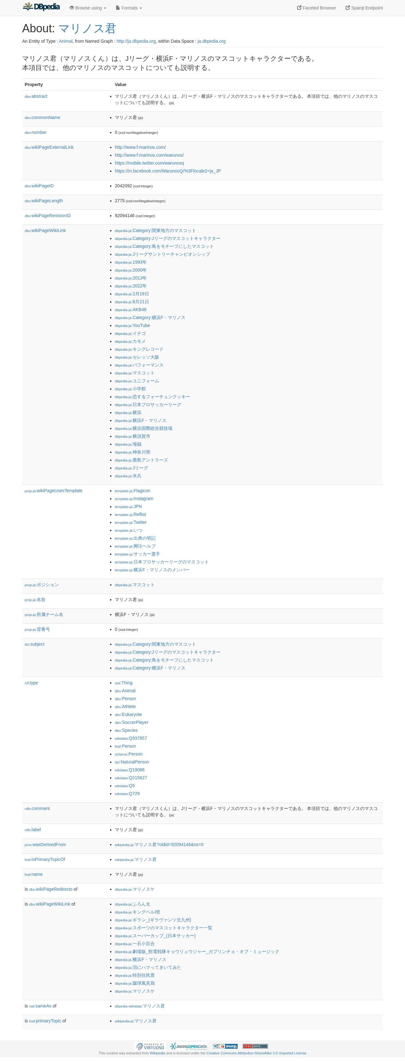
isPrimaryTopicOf (45, 859)
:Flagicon (132, 490)
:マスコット (135, 372)
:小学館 (130, 388)
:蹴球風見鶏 (135, 983)
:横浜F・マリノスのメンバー (152, 569)
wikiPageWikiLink (45, 230)
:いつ (128, 530)
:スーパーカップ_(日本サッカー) (155, 935)
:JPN (128, 506)
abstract (36, 96)
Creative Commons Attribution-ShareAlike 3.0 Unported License (256, 1053)
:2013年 (131, 277)
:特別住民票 (135, 975)
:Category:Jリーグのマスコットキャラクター (168, 238)
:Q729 (127, 793)
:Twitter (130, 522)
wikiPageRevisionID (48, 215)
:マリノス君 (136, 859)
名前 (35, 599)
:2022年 (131, 285)
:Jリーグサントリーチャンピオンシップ (162, 254)
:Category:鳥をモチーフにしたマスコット (164, 246)
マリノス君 (87, 28)
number (36, 132)
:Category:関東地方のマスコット (155, 230)
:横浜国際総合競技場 (143, 428)
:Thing (124, 682)
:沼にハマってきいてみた (148, 967)
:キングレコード (139, 349)
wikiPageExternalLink (49, 147)
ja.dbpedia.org (212, 41)
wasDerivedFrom (45, 844)
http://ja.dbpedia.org (136, 41)
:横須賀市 (132, 436)
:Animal (125, 690)
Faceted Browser (316, 7)
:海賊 (128, 444)
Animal (65, 41)
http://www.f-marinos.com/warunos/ (149, 155)
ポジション (42, 584)
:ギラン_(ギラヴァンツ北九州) (153, 919)
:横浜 (128, 412)
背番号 (37, 629)
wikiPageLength (44, 200)
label (33, 829)
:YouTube (132, 325)
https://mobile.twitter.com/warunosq (149, 163)
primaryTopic (45, 1020)
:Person (125, 698)
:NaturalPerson (132, 761)
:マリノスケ (135, 889)
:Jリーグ (131, 467)
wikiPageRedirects (50, 889)
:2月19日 (132, 293)
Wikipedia (157, 1053)
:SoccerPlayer (131, 722)
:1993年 (131, 262)
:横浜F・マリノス (140, 420)
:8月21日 (132, 301)
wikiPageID (39, 185)
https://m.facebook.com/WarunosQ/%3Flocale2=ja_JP (168, 170)
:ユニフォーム (137, 380)
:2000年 (131, 270)
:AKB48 (130, 309)
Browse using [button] (88, 7)
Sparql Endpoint (364, 7)
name (34, 874)
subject (34, 644)
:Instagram (134, 498)
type (31, 682)
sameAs (40, 1005)
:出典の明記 (135, 538)
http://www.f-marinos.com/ (140, 147)
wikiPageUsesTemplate (54, 490)
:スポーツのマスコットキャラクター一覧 (163, 927)
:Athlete (125, 706)
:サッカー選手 (137, 553)
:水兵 (128, 475)
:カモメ (130, 341)
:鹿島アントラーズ (141, 459)
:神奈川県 (132, 452)
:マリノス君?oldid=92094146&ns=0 (159, 844)
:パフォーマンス (139, 364)
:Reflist (130, 514)
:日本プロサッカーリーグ (148, 404)
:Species (126, 730)
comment (37, 808)
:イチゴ (130, 333)
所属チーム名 (44, 614)
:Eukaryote (128, 714)
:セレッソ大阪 (137, 357)
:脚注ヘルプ (135, 546)
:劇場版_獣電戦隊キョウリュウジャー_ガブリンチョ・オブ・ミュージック (197, 951)
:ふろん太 (132, 904)
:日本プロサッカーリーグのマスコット (162, 561)
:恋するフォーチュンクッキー (152, 396)
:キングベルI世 (137, 911)
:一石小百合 (135, 943)
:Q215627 (131, 777)
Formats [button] (129, 7)
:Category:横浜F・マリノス (150, 317)
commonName (42, 117)
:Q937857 (131, 738)
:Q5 (125, 785)
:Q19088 (130, 769)
